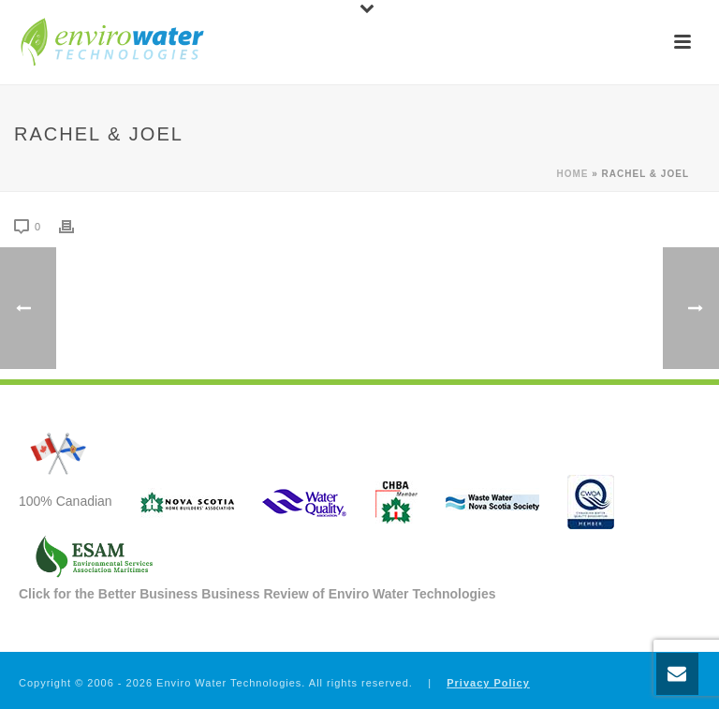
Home (572, 174)
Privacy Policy (488, 682)
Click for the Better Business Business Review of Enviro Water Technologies (257, 593)
